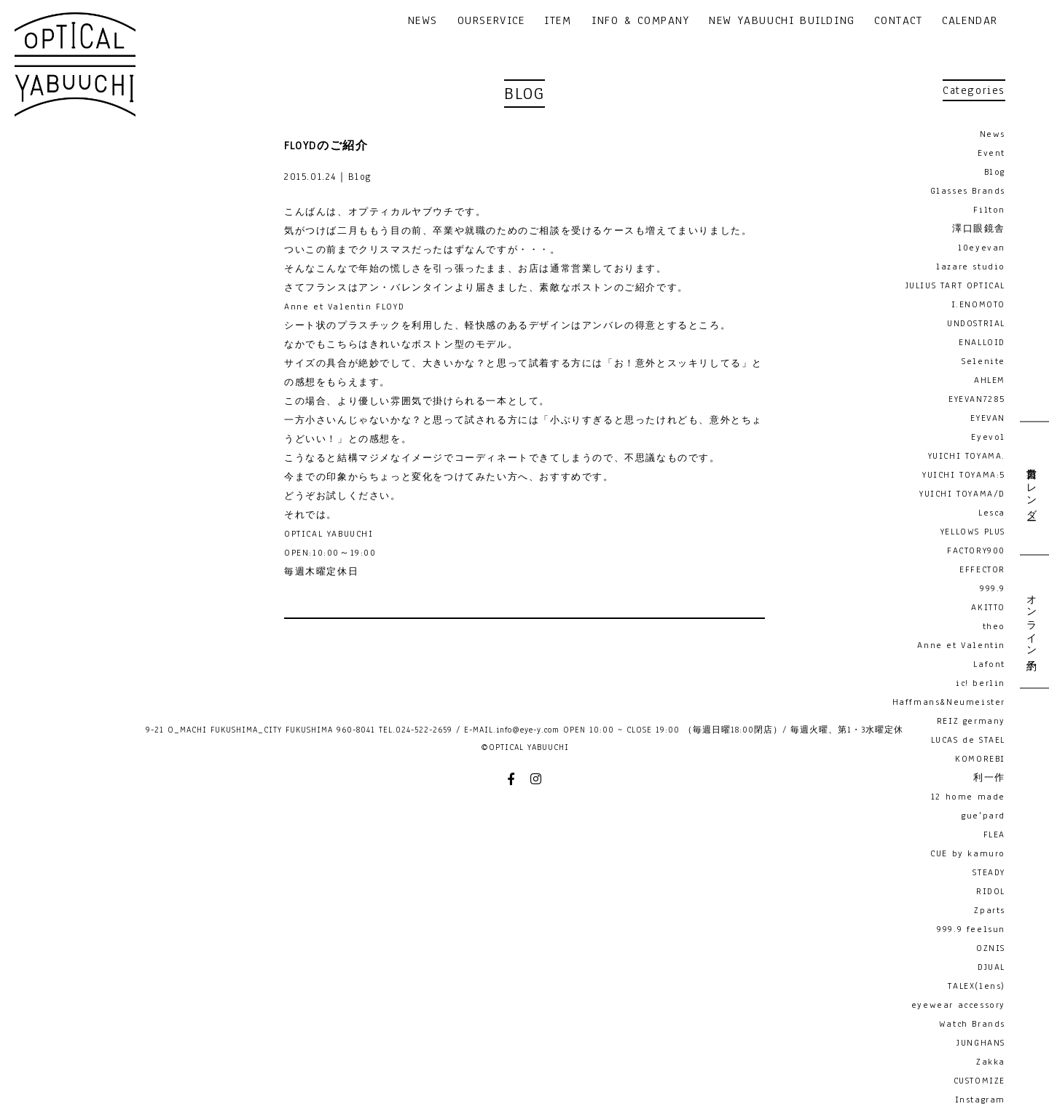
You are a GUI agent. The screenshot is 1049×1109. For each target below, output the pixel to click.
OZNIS (990, 948)
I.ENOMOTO (978, 304)
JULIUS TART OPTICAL (955, 285)
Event (991, 153)
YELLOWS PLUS (972, 531)
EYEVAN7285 (976, 399)
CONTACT (898, 21)
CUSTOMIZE (979, 1080)
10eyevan (981, 247)
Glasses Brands (967, 191)
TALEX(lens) (976, 986)
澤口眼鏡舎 (978, 228)
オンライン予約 (1030, 621)
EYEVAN (987, 418)
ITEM (557, 21)
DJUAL (991, 967)
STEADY (989, 872)
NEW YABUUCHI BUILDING (782, 21)
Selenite (983, 361)
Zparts (989, 910)
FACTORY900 (976, 550)
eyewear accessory (958, 1005)
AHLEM (989, 380)
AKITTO (988, 607)
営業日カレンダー (1030, 488)
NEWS (423, 21)
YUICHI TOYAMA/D (962, 494)
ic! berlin (980, 683)
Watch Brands (972, 1024)
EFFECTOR (982, 569)
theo (994, 626)
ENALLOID (982, 342)
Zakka (990, 1061)
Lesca (991, 512)
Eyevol (988, 437)
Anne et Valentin (961, 645)
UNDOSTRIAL (976, 323)
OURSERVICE (491, 21)
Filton (989, 210)
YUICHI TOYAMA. (966, 456)
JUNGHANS (980, 1043)
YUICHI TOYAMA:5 (963, 475)
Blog (994, 172)
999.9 (992, 588)
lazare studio (970, 266)
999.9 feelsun (971, 929)
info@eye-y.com (527, 729)
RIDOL (990, 891)
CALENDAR (970, 21)
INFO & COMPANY (640, 21)
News (992, 134)
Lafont (989, 664)
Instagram (980, 1099)
